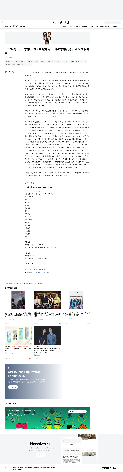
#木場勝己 (71, 62)
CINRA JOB (115, 28)
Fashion (20, 471)
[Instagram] (14, 28)
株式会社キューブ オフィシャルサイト (38, 274)
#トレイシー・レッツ (26, 65)
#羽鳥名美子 (57, 62)
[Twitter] (10, 28)
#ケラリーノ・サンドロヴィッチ (19, 62)
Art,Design (20, 469)
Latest (65, 28)
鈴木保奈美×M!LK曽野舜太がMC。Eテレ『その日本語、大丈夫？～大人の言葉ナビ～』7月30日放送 (47, 316)
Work (52, 469)
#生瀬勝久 (36, 62)
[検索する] (100, 23)
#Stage (13, 65)
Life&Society (46, 469)
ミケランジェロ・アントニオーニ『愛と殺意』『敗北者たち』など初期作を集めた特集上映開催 (18, 316)
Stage (10, 284)
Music (14, 469)
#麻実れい (30, 62)
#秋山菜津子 (43, 62)
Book (39, 469)
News (70, 28)
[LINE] (24, 28)
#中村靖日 (8, 65)
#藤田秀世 (84, 62)
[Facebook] (17, 28)
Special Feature (104, 28)
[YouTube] (21, 28)
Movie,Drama (28, 469)
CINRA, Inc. (110, 470)
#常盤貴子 (8, 62)
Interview (84, 28)
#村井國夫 (78, 62)
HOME (6, 284)
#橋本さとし (50, 62)
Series (96, 28)
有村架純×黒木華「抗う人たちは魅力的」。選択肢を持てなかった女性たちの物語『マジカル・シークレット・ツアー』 (47, 351)
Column (91, 28)
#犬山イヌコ (64, 62)
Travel (14, 471)
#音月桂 (18, 65)
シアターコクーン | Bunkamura (36, 271)
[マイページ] (8, 23)
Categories (76, 28)
